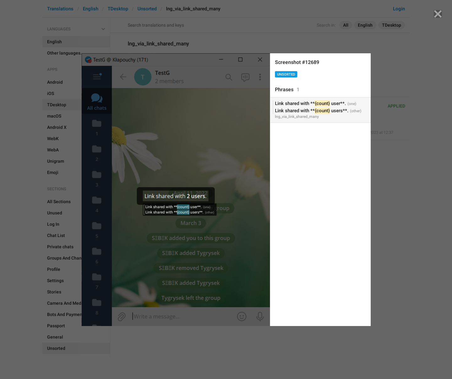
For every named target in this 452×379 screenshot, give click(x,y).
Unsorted (286, 74)
